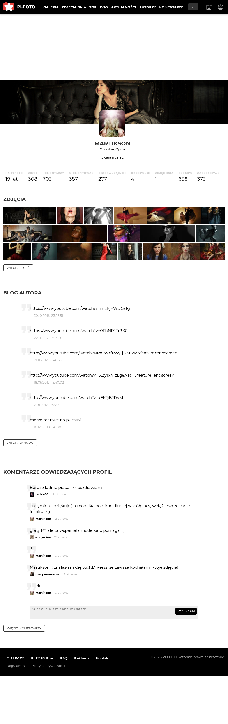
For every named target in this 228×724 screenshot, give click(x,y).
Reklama (81, 706)
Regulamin (16, 714)
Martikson (112, 143)
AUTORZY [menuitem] (147, 7)
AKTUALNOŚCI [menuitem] (123, 7)
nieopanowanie (47, 620)
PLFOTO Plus (42, 706)
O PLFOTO (16, 706)
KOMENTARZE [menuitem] (171, 7)
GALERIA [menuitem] (50, 7)
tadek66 (41, 540)
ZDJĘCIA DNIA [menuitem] (74, 7)
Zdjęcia (14, 199)
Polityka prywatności (48, 714)
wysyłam (186, 657)
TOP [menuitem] (93, 7)
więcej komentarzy (24, 676)
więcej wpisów (20, 488)
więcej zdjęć (18, 313)
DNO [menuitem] (104, 7)
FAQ (64, 706)
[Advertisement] (114, 47)
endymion (43, 583)
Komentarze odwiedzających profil (57, 518)
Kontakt (103, 706)
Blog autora (22, 339)
